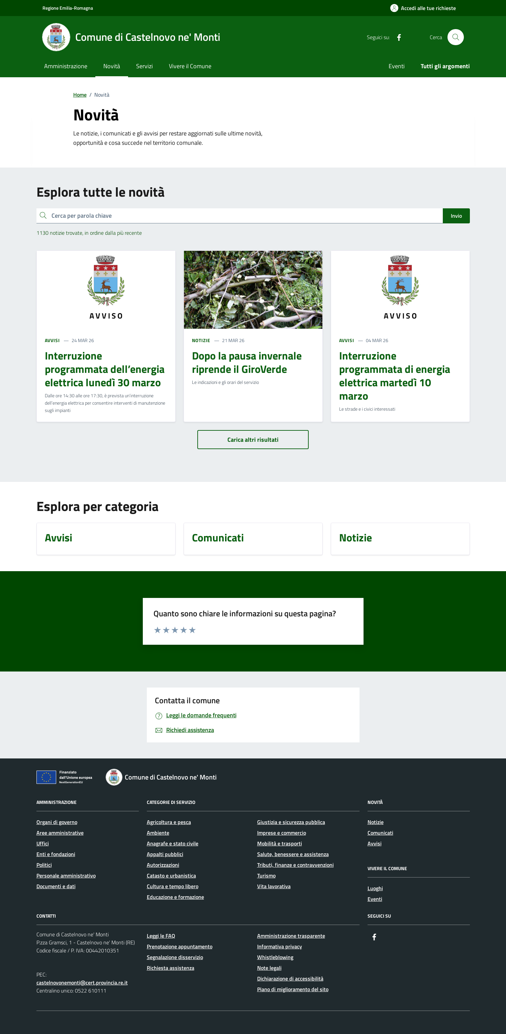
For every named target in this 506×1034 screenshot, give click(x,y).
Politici (44, 865)
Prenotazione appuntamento (179, 946)
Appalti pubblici (165, 854)
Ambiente (158, 833)
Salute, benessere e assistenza (293, 854)
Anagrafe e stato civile (172, 843)
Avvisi (375, 843)
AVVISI (52, 340)
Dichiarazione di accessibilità (290, 978)
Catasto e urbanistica (171, 875)
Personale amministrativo (66, 875)
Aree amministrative (60, 833)
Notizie (376, 822)
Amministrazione (65, 66)
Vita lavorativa (274, 886)
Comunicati (380, 833)
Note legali (269, 968)
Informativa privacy (279, 946)
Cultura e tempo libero (172, 886)
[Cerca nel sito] (455, 37)
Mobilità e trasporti (279, 843)
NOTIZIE (201, 340)
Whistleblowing (275, 957)
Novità (111, 66)
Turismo (266, 875)
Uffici (42, 843)
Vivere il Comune (190, 66)
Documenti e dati (56, 886)
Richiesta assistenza (170, 968)
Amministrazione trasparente (291, 936)
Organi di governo (56, 822)
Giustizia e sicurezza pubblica (291, 822)
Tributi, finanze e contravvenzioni (295, 865)
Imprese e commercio (281, 833)
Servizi (144, 66)
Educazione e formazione (175, 897)
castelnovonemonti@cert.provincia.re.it (82, 982)
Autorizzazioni (163, 865)
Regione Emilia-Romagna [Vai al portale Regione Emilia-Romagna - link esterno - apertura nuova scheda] (67, 7)
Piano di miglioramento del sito (292, 989)
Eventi (397, 66)
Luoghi (375, 888)
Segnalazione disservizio (175, 957)
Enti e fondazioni (55, 854)
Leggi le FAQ (161, 936)
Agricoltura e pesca (169, 822)
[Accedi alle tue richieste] (423, 8)
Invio (456, 216)
